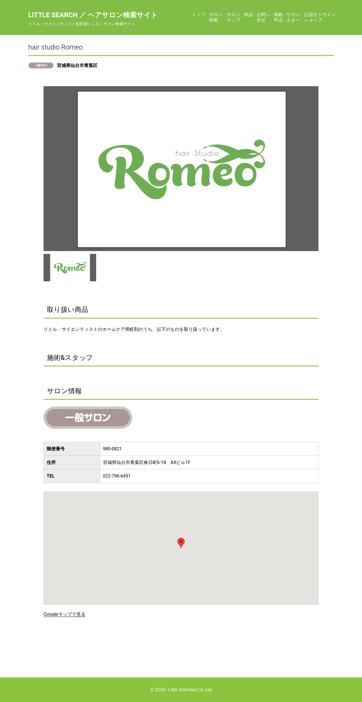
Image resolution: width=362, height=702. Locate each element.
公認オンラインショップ (320, 17)
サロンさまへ (293, 17)
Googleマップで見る (64, 614)
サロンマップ (233, 17)
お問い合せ (263, 17)
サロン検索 (216, 17)
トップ (198, 14)
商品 (248, 14)
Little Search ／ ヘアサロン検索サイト (93, 15)
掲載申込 (278, 17)
